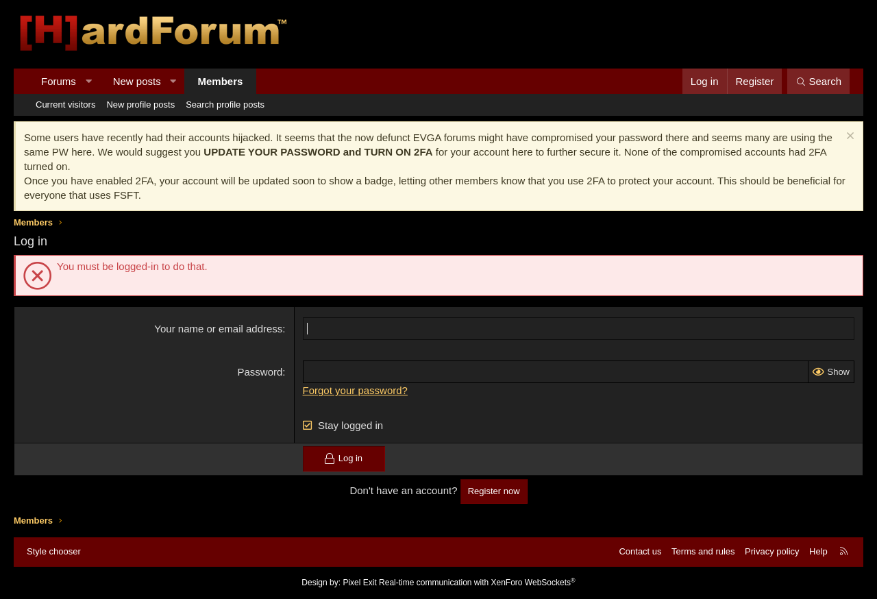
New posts (137, 81)
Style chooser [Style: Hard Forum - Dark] (54, 551)
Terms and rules (702, 551)
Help (818, 551)
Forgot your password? (355, 390)
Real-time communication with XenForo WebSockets (477, 582)
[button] (88, 81)
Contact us (640, 551)
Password (260, 372)
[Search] (818, 81)
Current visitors (65, 104)
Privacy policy (772, 551)
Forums (58, 81)
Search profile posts (225, 104)
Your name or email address (218, 328)
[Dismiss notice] (848, 137)
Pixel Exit (359, 582)
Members (220, 81)
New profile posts (140, 104)
